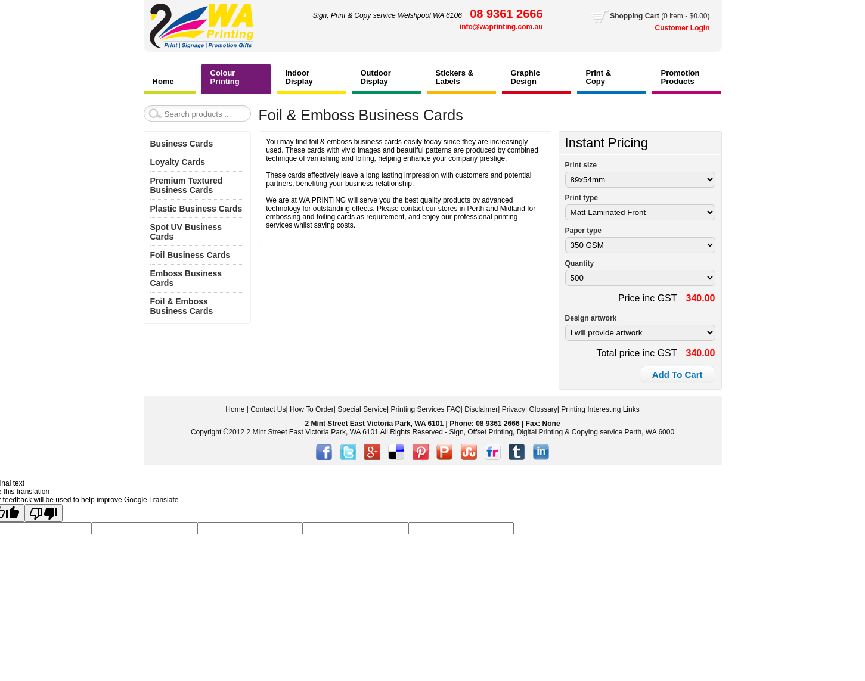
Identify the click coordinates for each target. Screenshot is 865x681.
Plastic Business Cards (196, 208)
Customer (672, 28)
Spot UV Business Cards (186, 231)
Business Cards (181, 143)
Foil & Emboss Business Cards (181, 306)
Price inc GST (647, 298)
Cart (659, 16)
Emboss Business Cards (186, 278)
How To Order (312, 409)
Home (234, 409)
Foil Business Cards (190, 255)
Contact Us (268, 409)
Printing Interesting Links (600, 409)
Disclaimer (481, 409)
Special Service (362, 409)
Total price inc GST (636, 353)
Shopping (627, 16)
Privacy (513, 409)
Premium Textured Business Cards (186, 185)
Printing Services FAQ (425, 409)
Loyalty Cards (178, 162)
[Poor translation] (43, 513)
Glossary (543, 409)
